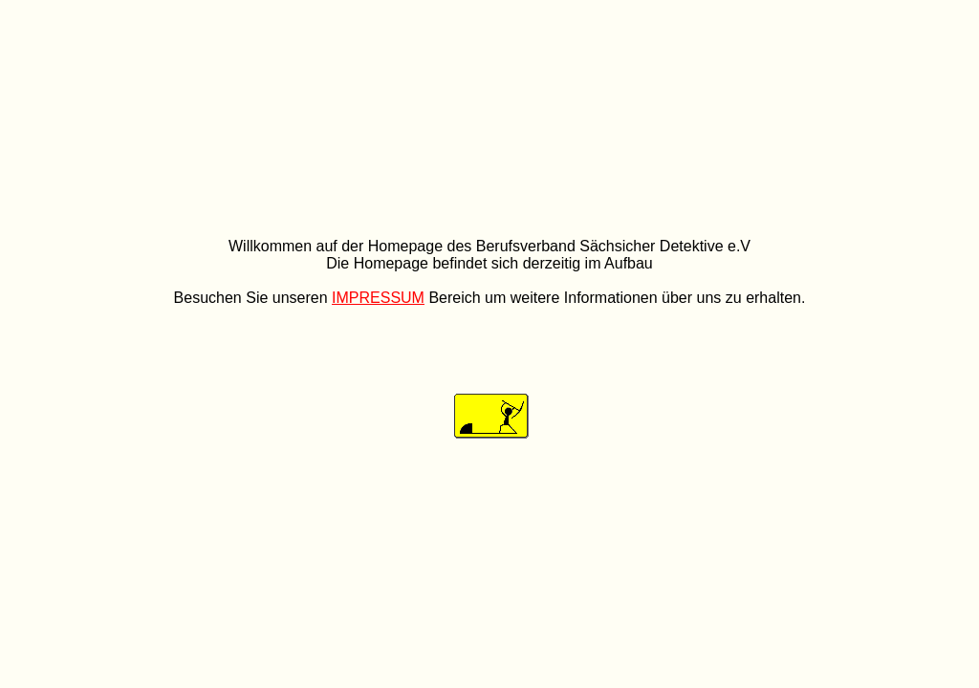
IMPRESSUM (378, 298)
